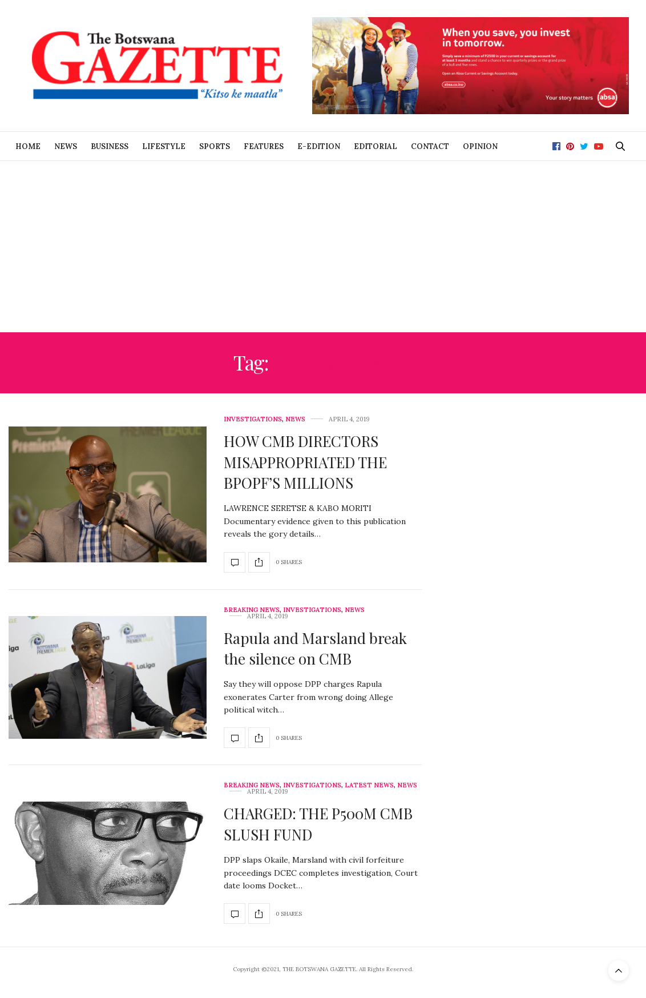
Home (28, 146)
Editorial (375, 146)
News (65, 146)
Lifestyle (163, 146)
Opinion (480, 146)
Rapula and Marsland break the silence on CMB (315, 648)
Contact (430, 146)
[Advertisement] (323, 247)
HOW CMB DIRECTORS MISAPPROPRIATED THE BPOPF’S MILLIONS (305, 462)
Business (109, 146)
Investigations (253, 419)
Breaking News (252, 610)
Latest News (369, 785)
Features (264, 146)
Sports (214, 146)
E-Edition (318, 146)
